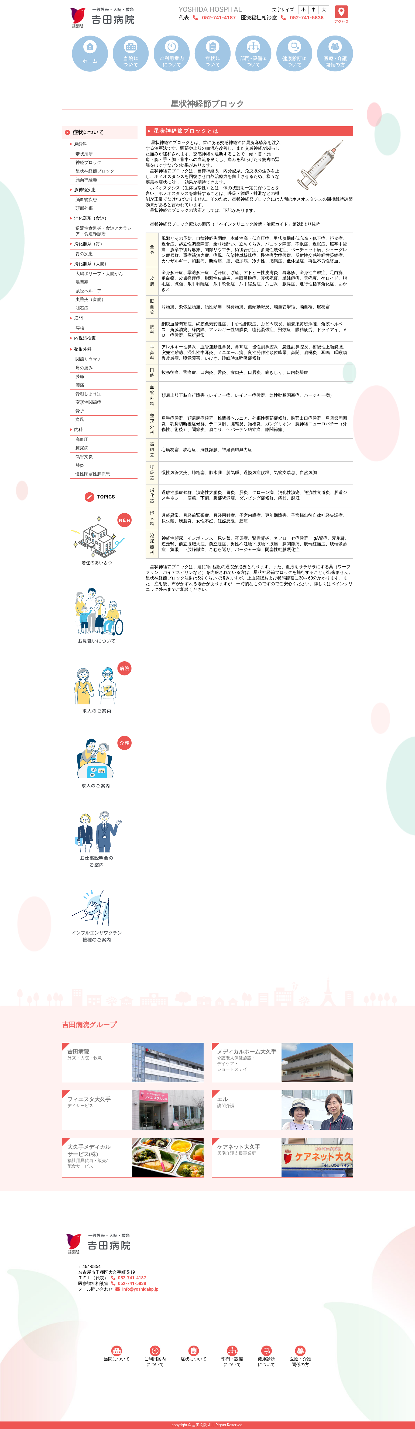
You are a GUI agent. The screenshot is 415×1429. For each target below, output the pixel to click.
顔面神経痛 (86, 179)
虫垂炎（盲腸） (91, 299)
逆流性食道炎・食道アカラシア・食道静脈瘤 (104, 231)
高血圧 (82, 439)
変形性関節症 (88, 402)
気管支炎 (84, 456)
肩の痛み (84, 367)
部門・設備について (232, 1356)
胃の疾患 (84, 253)
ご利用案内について (155, 1356)
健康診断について (266, 1356)
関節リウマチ (88, 359)
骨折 (80, 410)
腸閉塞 (82, 282)
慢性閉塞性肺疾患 (93, 473)
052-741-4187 (219, 18)
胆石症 (82, 308)
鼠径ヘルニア (88, 290)
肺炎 (80, 465)
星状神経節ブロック (95, 171)
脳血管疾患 (86, 199)
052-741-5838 (307, 18)
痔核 (80, 328)
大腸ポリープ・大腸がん (99, 273)
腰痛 (80, 385)
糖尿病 (82, 448)
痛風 (80, 419)
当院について (117, 1353)
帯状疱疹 (84, 153)
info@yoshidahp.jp (140, 1289)
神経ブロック (88, 162)
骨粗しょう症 (88, 393)
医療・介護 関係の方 (300, 1356)
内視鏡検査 (85, 337)
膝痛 (80, 376)
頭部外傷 (84, 208)
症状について (194, 1353)
